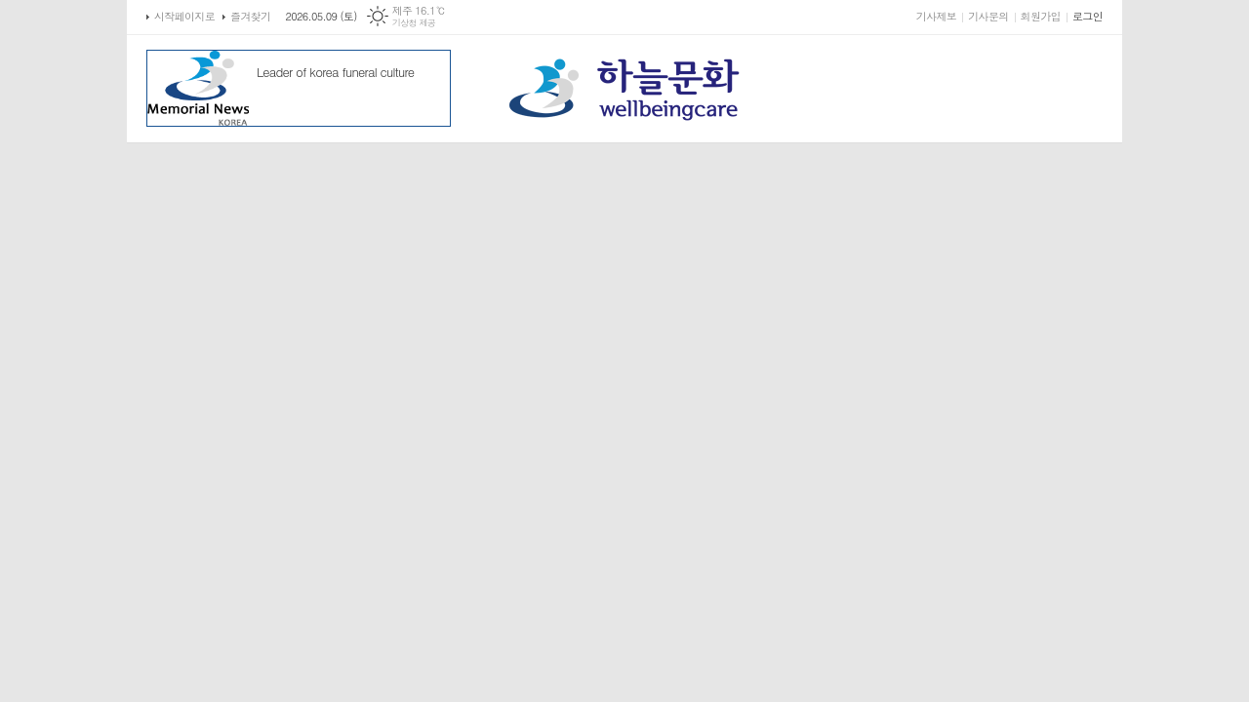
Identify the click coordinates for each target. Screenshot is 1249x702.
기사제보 (936, 16)
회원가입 (1041, 16)
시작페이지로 (184, 16)
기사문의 (988, 16)
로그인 (1087, 16)
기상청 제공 (414, 23)
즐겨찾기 (250, 16)
